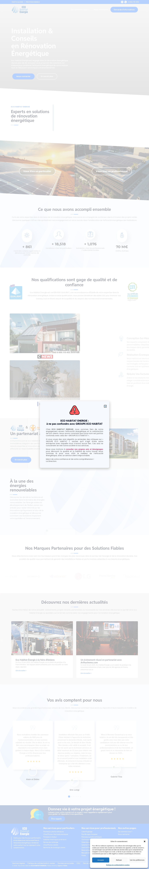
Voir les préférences (137, 860)
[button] (144, 841)
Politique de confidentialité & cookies (118, 865)
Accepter (100, 860)
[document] (74, 434)
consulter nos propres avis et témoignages (84, 449)
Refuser (119, 860)
